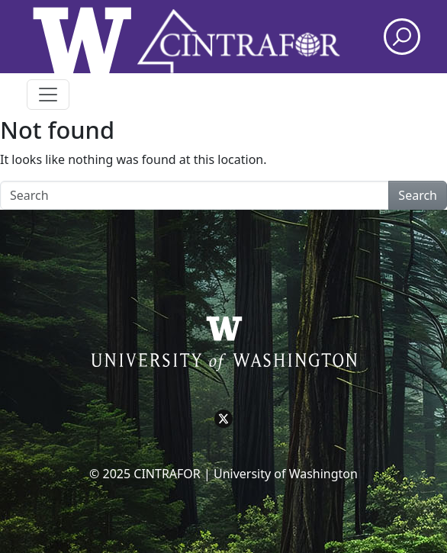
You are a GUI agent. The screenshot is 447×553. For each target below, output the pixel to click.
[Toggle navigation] (48, 94)
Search (417, 195)
